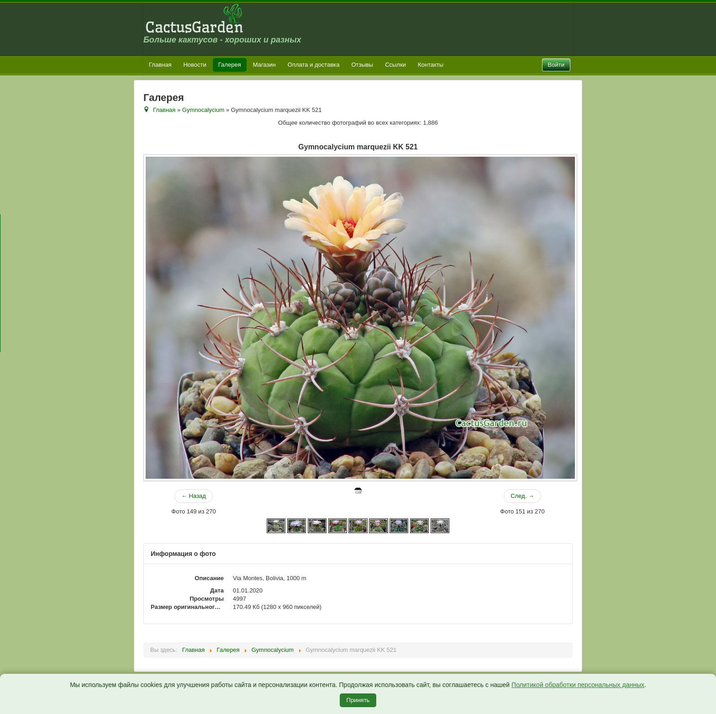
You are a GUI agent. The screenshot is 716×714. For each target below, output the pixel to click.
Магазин (264, 64)
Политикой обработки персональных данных (577, 684)
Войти (556, 64)
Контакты (430, 64)
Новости (194, 64)
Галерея (229, 64)
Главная (160, 64)
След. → (522, 495)
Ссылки (395, 64)
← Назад (193, 495)
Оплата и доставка (314, 64)
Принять (358, 700)
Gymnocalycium (203, 109)
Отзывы (363, 64)
